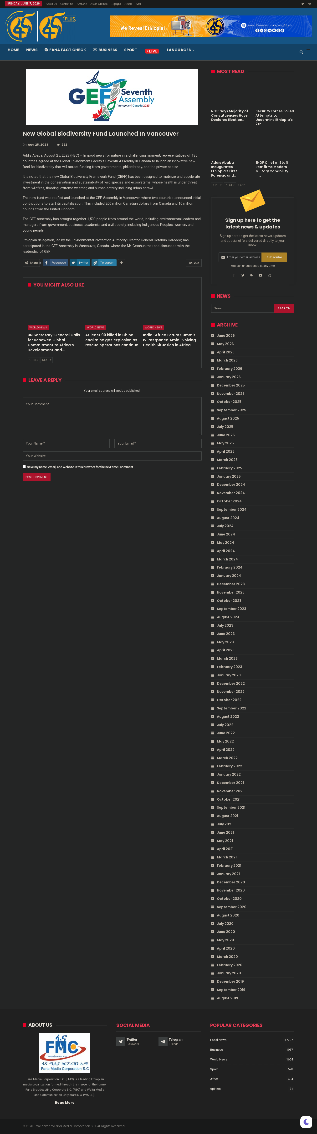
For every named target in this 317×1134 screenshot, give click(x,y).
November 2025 (231, 393)
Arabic (128, 3)
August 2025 (228, 418)
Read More (65, 1102)
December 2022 (231, 683)
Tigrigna (116, 3)
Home (13, 50)
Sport (130, 50)
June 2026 (226, 335)
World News (38, 327)
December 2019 (230, 981)
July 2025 (225, 426)
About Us (51, 3)
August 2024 (228, 517)
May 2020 (225, 940)
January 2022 (229, 774)
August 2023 (228, 617)
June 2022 (226, 733)
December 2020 (231, 882)
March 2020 (227, 956)
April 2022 (226, 749)
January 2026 (229, 377)
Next (46, 359)
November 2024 (231, 492)
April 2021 (225, 849)
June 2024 (226, 534)
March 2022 (227, 757)
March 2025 (227, 459)
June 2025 (226, 434)
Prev (33, 359)
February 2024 (229, 567)
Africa (214, 1078)
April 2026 (226, 352)
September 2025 (231, 410)
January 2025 (229, 476)
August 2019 (227, 998)
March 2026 (227, 360)
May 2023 (225, 641)
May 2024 (225, 542)
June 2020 (226, 931)
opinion (215, 1088)
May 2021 (225, 840)
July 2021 (224, 824)
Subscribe (274, 257)
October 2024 (229, 501)
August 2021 (227, 815)
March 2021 (227, 857)
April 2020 (226, 948)
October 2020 (229, 898)
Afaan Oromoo (98, 3)
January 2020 (229, 973)
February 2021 (229, 865)
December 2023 (231, 584)
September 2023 (231, 608)
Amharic (82, 3)
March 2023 (227, 658)
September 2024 (231, 509)
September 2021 (231, 807)
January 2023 (229, 675)
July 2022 (225, 724)
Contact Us (66, 3)
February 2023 (229, 666)
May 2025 (225, 443)
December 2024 (231, 484)
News (32, 50)
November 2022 (231, 691)
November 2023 (231, 592)
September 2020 (231, 907)
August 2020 (228, 915)
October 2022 (229, 700)
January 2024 (229, 575)
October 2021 (228, 799)
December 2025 (231, 385)
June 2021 (225, 832)
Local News (218, 1039)
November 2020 (231, 890)
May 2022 (225, 741)
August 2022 (228, 716)
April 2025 (226, 451)
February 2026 (229, 368)
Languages (179, 50)
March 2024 (227, 559)
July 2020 (225, 923)
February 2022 (229, 766)
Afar (138, 3)
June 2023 (226, 633)
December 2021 (230, 782)
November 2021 (230, 791)
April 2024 (226, 551)
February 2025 (229, 468)
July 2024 (225, 526)
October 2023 (229, 600)
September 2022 (231, 708)
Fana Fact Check (65, 50)
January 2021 (228, 874)
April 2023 (226, 650)
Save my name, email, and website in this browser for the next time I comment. (80, 467)
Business (105, 50)
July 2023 (225, 625)
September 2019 (231, 989)
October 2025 (229, 401)
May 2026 (225, 344)
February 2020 (229, 964)
